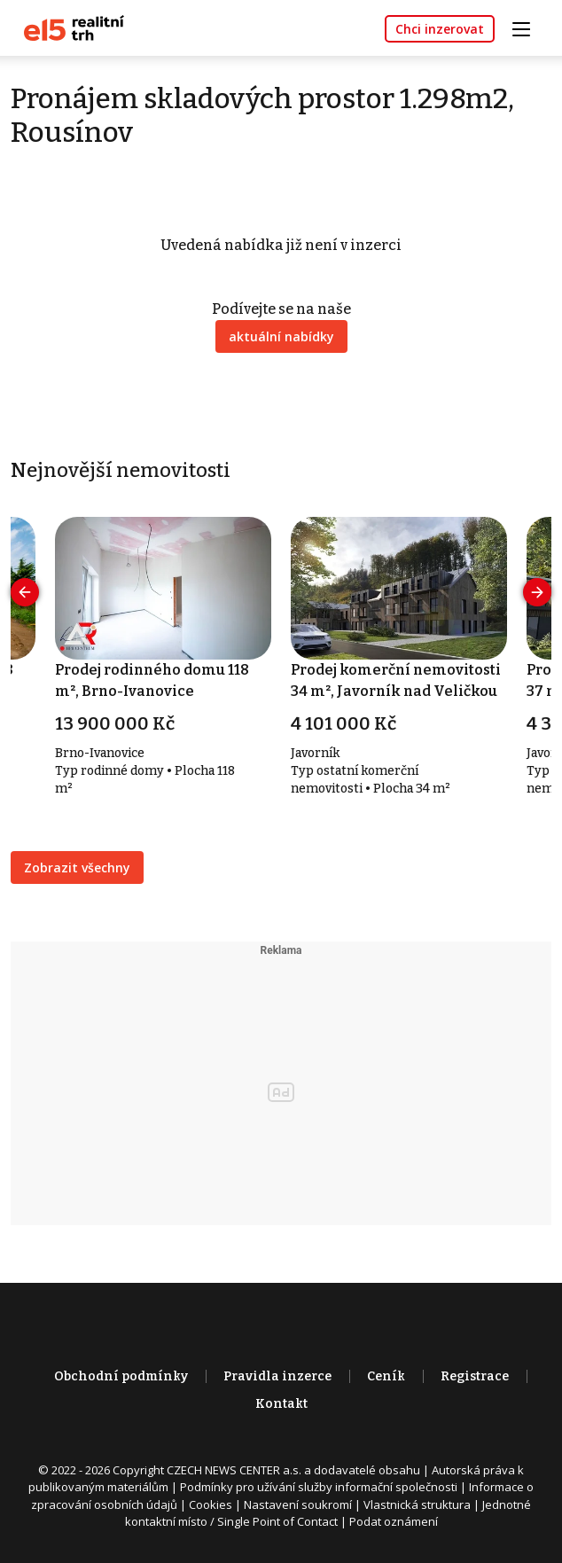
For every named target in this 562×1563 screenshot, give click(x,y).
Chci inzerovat (439, 28)
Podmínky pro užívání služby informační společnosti (318, 1487)
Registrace (475, 1376)
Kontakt (281, 1403)
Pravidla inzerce (277, 1376)
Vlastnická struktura (417, 1504)
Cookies (210, 1504)
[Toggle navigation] (527, 27)
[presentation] (25, 592)
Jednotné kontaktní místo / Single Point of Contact (328, 1513)
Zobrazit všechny (77, 867)
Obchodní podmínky (121, 1376)
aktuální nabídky (281, 336)
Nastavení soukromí (298, 1504)
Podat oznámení (393, 1521)
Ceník (386, 1376)
